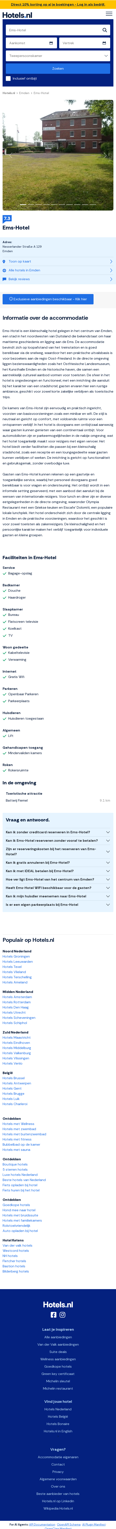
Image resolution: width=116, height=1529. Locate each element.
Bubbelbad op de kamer (21, 1144)
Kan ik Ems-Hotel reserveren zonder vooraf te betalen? (52, 840)
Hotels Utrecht (14, 1012)
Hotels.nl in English (58, 1431)
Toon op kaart (17, 261)
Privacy (58, 1471)
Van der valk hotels (17, 1245)
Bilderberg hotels (16, 1271)
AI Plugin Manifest (94, 1524)
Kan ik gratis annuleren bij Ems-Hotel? (38, 862)
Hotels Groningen (16, 956)
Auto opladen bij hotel (20, 1231)
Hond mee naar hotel (19, 1210)
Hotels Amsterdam (17, 997)
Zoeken (58, 68)
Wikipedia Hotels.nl (58, 1508)
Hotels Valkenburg (17, 1053)
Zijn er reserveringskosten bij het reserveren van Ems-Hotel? (51, 851)
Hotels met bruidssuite (20, 1215)
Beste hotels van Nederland (24, 1180)
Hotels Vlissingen (16, 1058)
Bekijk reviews (16, 279)
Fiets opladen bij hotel (20, 1185)
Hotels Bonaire (58, 1424)
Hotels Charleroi (15, 1104)
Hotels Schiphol (15, 1023)
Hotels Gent (12, 1088)
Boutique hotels (15, 1164)
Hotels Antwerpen (17, 1083)
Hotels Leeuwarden (18, 961)
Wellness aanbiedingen (58, 1359)
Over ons (58, 1486)
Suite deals (58, 1352)
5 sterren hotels (15, 1169)
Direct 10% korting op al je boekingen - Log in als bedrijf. (58, 4)
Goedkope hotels (16, 1205)
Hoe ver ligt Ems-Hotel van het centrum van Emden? (50, 879)
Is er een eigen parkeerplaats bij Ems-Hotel (42, 904)
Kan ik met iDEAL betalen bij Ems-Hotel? (40, 871)
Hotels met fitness (17, 1139)
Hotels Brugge (13, 1093)
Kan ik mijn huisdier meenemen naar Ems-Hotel (46, 896)
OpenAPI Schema (69, 1524)
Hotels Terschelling (17, 977)
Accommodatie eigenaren (58, 1457)
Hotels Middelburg (17, 1048)
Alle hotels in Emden (21, 270)
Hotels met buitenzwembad (24, 1134)
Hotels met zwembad (19, 1129)
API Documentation (42, 1524)
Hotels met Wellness (18, 1124)
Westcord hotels (16, 1250)
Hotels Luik (11, 1098)
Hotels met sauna (16, 1149)
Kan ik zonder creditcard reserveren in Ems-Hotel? (48, 832)
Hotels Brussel (14, 1078)
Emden (24, 93)
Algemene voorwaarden (58, 1479)
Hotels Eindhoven (16, 1042)
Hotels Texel (12, 966)
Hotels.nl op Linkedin (58, 1501)
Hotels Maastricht (17, 1037)
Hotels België (58, 1416)
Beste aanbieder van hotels (58, 1493)
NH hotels (10, 1256)
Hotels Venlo (12, 1063)
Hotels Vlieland (14, 972)
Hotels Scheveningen (19, 1017)
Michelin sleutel (58, 1381)
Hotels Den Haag (16, 1007)
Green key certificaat (58, 1374)
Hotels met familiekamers (22, 1220)
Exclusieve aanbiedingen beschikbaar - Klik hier (48, 299)
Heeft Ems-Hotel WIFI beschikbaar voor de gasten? (48, 888)
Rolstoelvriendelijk (16, 1225)
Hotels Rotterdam (17, 1002)
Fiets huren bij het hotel (21, 1190)
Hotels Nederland (58, 1409)
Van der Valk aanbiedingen (58, 1344)
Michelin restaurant (58, 1388)
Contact (58, 1464)
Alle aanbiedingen (58, 1337)
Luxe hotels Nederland (20, 1174)
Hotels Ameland (15, 982)
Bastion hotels (14, 1266)
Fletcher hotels (14, 1261)
